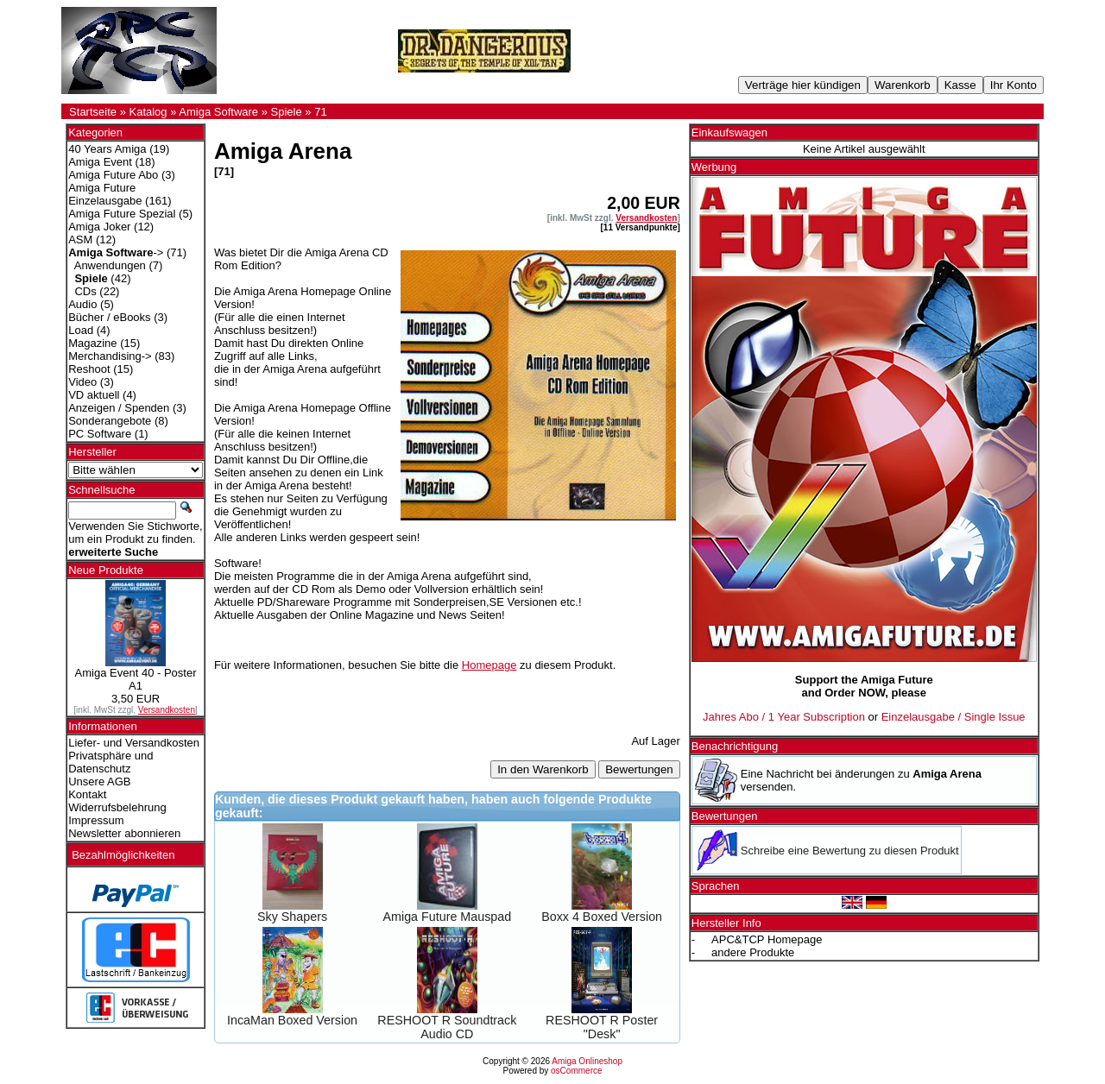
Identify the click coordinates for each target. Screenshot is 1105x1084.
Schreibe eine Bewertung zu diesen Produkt (850, 850)
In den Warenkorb (542, 769)
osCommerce (576, 1070)
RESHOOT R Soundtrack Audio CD (446, 1027)
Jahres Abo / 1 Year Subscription (784, 716)
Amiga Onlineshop (587, 1061)
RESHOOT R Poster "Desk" (602, 1027)
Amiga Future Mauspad (447, 916)
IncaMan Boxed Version (292, 1020)
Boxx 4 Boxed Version (601, 916)
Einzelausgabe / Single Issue (953, 716)
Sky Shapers (292, 916)
